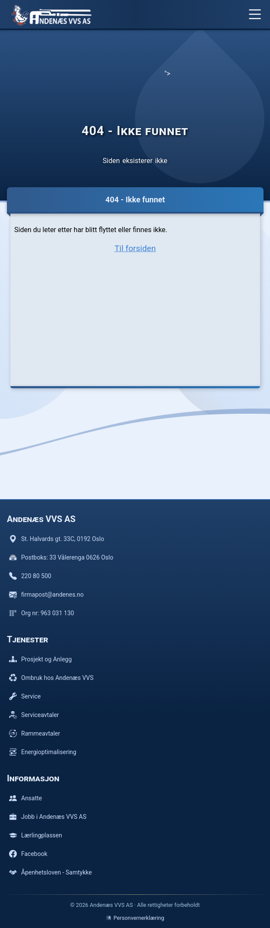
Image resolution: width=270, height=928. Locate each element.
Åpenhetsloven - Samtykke (50, 872)
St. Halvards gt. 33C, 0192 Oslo (56, 539)
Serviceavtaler (34, 715)
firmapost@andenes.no (46, 594)
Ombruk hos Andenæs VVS (51, 678)
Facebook (28, 854)
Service (25, 696)
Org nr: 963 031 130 (41, 613)
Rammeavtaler (34, 733)
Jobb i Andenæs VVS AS (47, 817)
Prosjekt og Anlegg (40, 659)
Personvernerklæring (135, 918)
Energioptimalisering (42, 752)
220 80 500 (30, 576)
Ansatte (25, 798)
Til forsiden (135, 248)
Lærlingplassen (35, 835)
